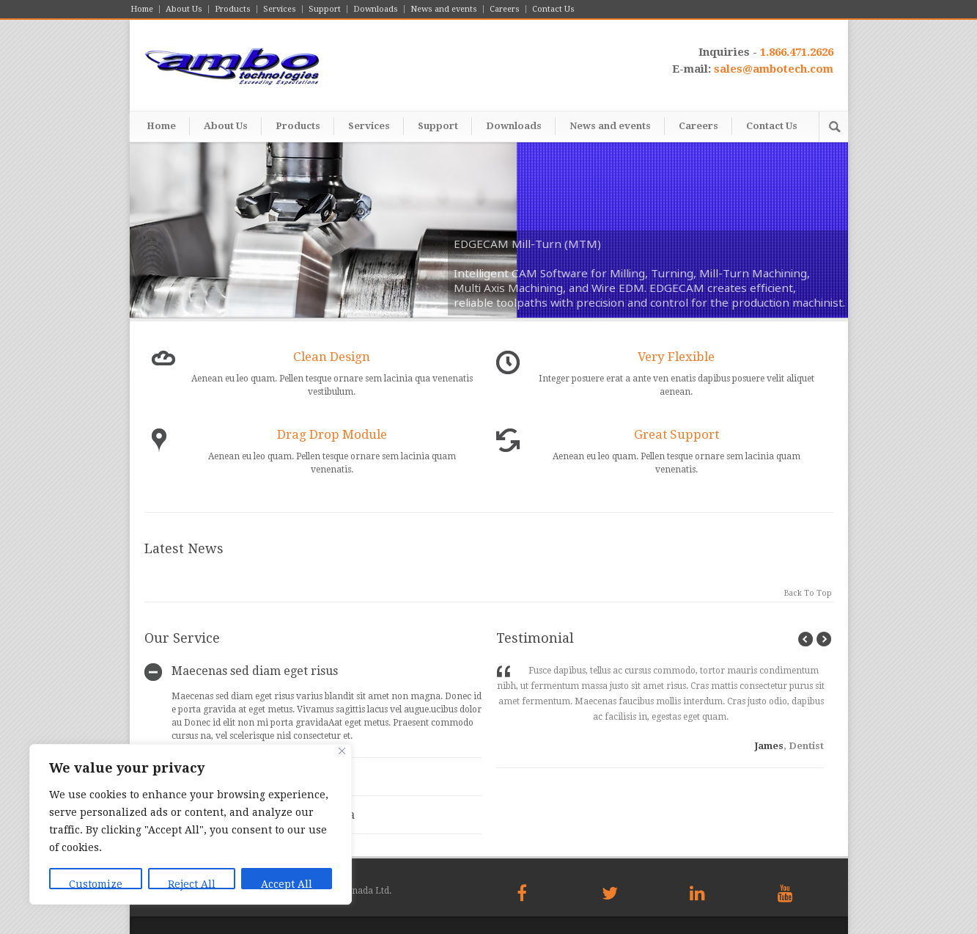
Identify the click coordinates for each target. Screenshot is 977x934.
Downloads (375, 9)
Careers (505, 9)
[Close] (342, 751)
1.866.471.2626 (796, 52)
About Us (184, 9)
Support (325, 9)
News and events (443, 9)
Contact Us (553, 9)
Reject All (191, 883)
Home (141, 9)
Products (233, 9)
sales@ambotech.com (773, 69)
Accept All (286, 883)
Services (279, 9)
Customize (95, 883)
